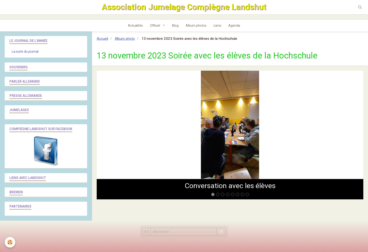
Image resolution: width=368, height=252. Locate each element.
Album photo (125, 39)
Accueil (102, 39)
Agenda (234, 25)
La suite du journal (25, 51)
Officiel (155, 25)
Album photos (196, 25)
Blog (175, 25)
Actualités (135, 25)
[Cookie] (10, 242)
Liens (217, 25)
